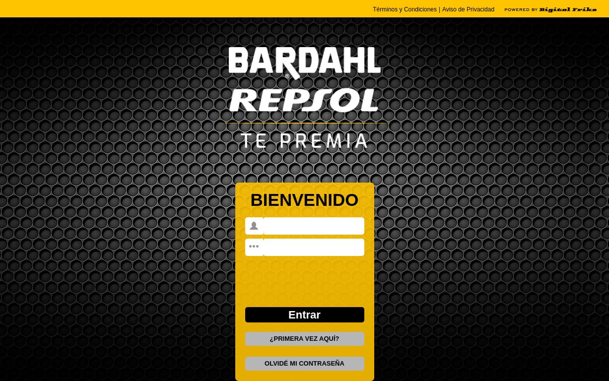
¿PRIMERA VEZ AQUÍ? (304, 338)
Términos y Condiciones (405, 9)
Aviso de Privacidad (468, 9)
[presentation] (304, 274)
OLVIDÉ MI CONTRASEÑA (304, 363)
